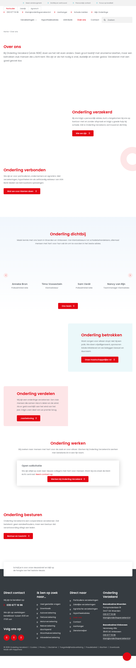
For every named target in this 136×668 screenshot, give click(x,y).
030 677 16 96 (15, 605)
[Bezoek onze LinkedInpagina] (14, 638)
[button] (127, 656)
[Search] (105, 20)
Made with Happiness (13, 649)
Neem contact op (44, 474)
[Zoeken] (117, 20)
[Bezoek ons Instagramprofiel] (21, 638)
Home (6, 31)
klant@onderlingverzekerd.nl (116, 617)
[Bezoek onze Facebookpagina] (7, 638)
